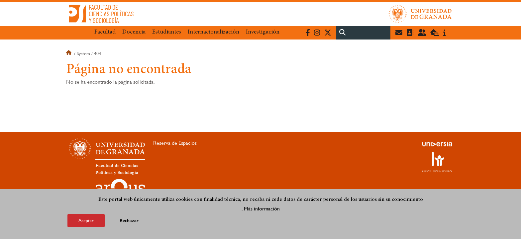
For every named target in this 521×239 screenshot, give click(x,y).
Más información (262, 209)
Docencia (134, 32)
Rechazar (129, 221)
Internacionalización (213, 32)
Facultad (105, 32)
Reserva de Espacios (175, 143)
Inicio (69, 53)
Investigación (262, 32)
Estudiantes (166, 32)
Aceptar (86, 220)
